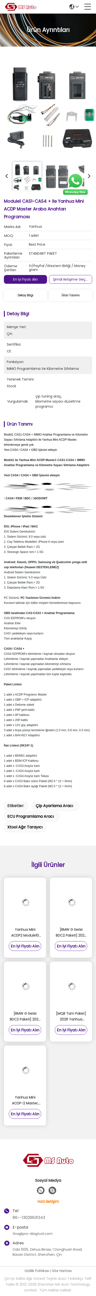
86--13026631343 (29, 1217)
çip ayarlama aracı (54, 806)
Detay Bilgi (25, 295)
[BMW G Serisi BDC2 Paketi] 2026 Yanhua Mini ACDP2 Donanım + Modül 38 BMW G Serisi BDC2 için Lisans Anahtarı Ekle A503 (25, 1016)
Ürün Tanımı (71, 295)
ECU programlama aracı (30, 816)
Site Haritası (62, 1270)
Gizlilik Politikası (36, 1270)
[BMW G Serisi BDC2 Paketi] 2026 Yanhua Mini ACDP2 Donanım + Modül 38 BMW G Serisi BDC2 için (71, 932)
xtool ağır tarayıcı (24, 827)
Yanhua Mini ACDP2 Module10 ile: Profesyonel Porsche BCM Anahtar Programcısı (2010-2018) (25, 932)
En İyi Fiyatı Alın (25, 279)
